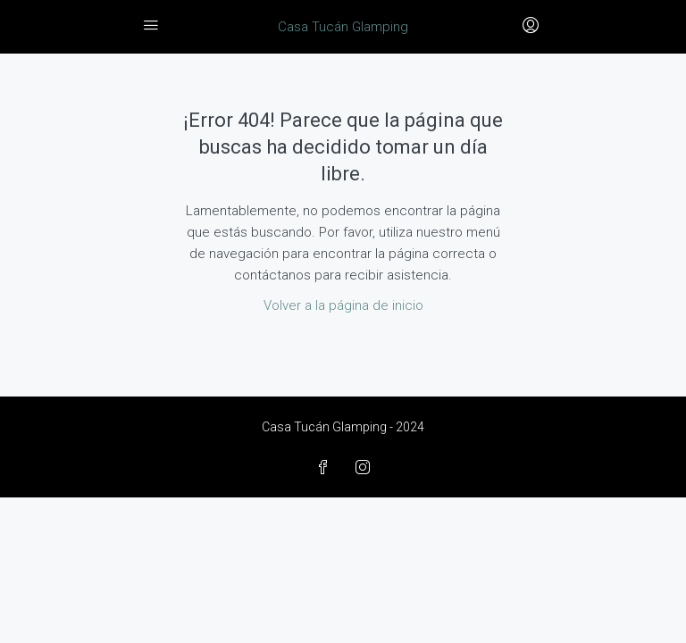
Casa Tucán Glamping (343, 27)
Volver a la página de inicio (343, 305)
